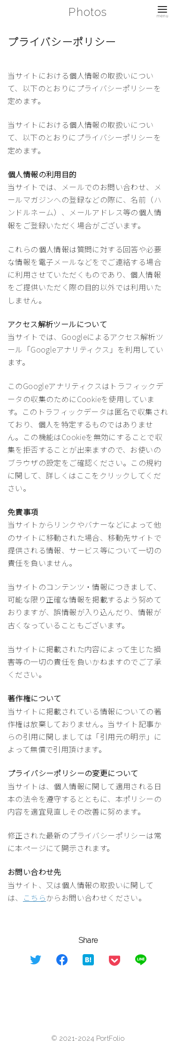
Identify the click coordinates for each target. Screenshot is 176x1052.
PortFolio (110, 1038)
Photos (88, 12)
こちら (34, 897)
